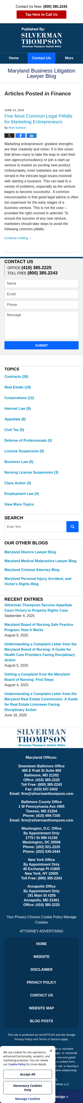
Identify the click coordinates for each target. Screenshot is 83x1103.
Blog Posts (41, 1021)
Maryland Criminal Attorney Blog (31, 570)
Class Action (17, 483)
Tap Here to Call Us (41, 14)
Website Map (41, 1008)
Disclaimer (42, 969)
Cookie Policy (52, 917)
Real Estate (17, 387)
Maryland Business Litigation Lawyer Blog (41, 38)
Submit (41, 345)
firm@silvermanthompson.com (47, 794)
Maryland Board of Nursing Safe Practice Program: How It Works (38, 627)
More (69, 58)
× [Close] (50, 1050)
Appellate (15, 419)
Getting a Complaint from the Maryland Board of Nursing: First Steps (37, 676)
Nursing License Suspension (31, 472)
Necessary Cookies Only (27, 1087)
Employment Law (21, 494)
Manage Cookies (27, 1099)
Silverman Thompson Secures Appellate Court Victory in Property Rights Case (38, 607)
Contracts (16, 376)
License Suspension (24, 451)
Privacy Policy (41, 982)
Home (14, 58)
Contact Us (41, 58)
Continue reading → (18, 238)
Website (41, 957)
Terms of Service (49, 1039)
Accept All (27, 1074)
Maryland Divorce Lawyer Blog (30, 552)
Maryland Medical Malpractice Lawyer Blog (40, 561)
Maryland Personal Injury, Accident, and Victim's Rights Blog (37, 581)
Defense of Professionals (28, 440)
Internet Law (17, 408)
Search (72, 526)
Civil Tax (14, 430)
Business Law (18, 462)
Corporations (19, 398)
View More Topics (19, 504)
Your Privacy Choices (23, 917)
